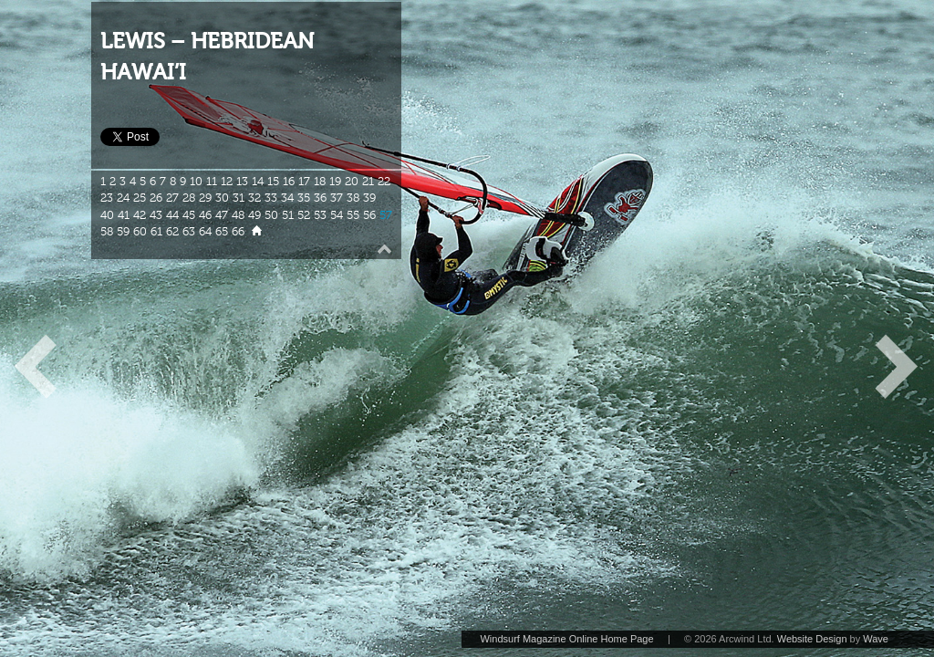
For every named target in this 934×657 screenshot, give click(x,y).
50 (271, 215)
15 (273, 181)
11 (211, 181)
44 (172, 215)
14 (258, 181)
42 (139, 215)
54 (336, 215)
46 (205, 215)
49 (254, 215)
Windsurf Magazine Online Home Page (566, 638)
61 (156, 231)
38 (353, 198)
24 (123, 198)
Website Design (812, 638)
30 (222, 198)
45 (188, 215)
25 (139, 198)
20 (351, 181)
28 (188, 198)
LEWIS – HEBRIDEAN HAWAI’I (207, 57)
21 (368, 181)
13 (242, 181)
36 (320, 198)
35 (303, 198)
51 (288, 215)
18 (320, 181)
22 (384, 181)
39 (369, 198)
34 (287, 198)
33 (271, 198)
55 (353, 215)
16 (289, 181)
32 (254, 198)
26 (156, 198)
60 (140, 231)
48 (238, 215)
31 (238, 198)
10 (196, 181)
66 (238, 231)
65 (221, 231)
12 (227, 181)
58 (106, 231)
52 (303, 215)
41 (124, 215)
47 (221, 215)
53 (320, 215)
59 (123, 231)
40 (107, 215)
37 (336, 198)
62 (172, 231)
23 (106, 198)
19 (335, 181)
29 (205, 198)
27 (172, 198)
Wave (875, 638)
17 (304, 181)
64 (205, 231)
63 (188, 231)
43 (156, 215)
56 (369, 215)
